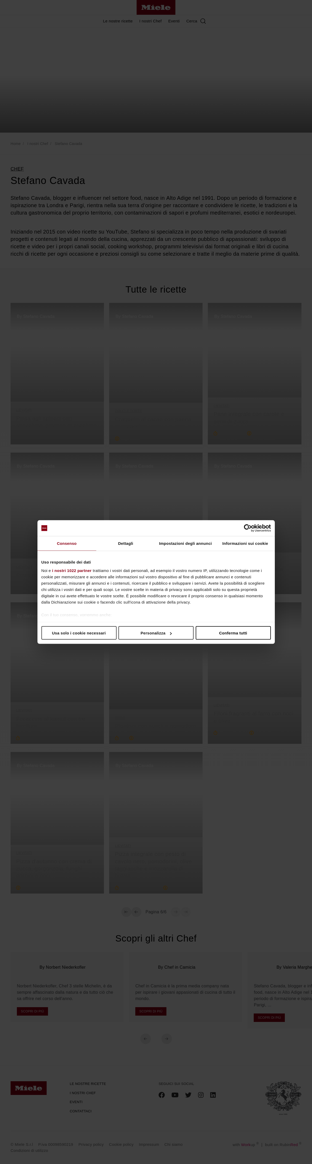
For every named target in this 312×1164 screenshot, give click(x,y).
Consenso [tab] (67, 543)
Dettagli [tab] (125, 543)
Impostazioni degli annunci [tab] (185, 543)
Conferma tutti (233, 633)
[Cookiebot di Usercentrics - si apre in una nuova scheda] (248, 528)
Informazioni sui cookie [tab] (245, 543)
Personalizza (156, 633)
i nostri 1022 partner (72, 570)
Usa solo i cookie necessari (79, 633)
